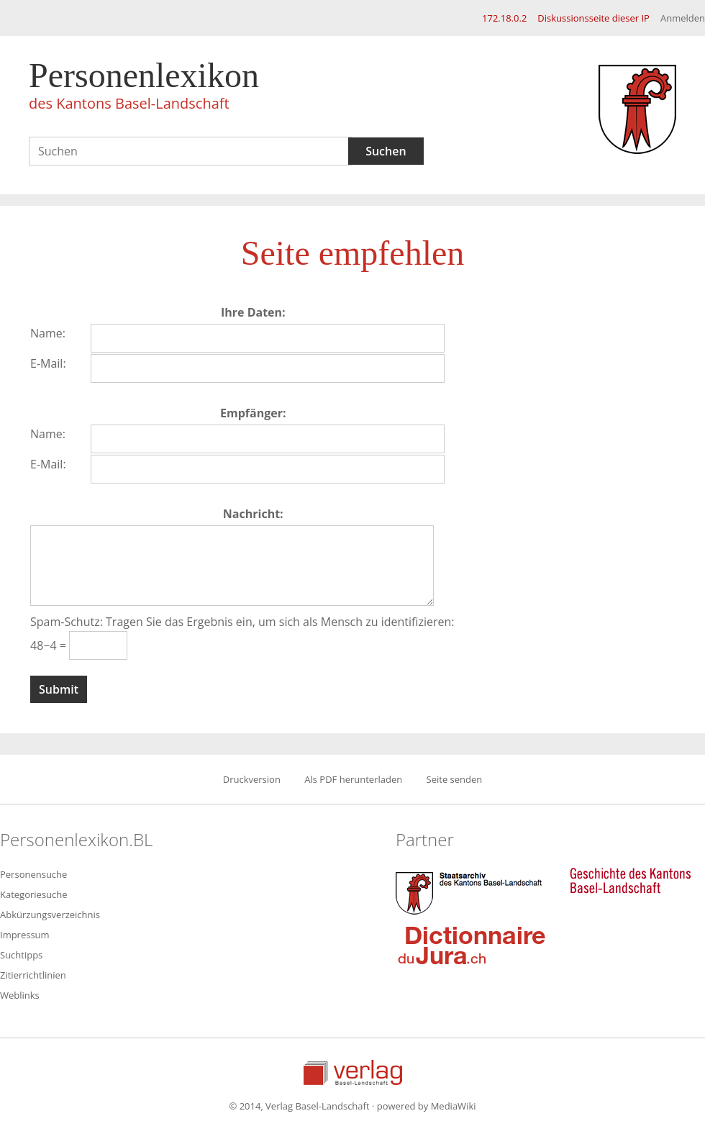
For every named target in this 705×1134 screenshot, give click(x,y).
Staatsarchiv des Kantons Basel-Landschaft (472, 891)
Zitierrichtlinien (33, 975)
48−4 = (49, 645)
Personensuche (33, 874)
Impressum (25, 934)
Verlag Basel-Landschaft (353, 1072)
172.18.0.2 (504, 18)
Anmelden (682, 18)
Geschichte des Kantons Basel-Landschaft (630, 881)
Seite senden (455, 779)
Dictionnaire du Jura (472, 944)
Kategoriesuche (34, 894)
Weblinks (20, 995)
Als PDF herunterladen (353, 779)
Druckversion (252, 779)
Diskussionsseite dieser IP (593, 18)
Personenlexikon (144, 87)
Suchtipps (21, 954)
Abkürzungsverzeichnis (50, 914)
